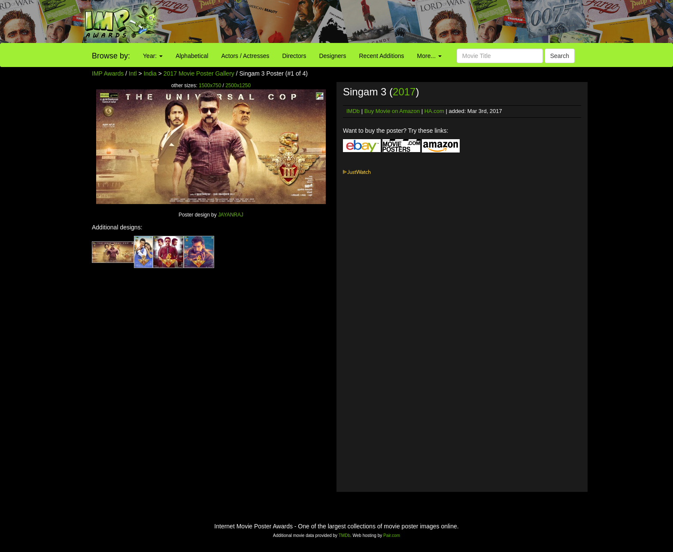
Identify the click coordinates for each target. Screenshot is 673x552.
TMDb (344, 535)
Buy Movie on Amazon (392, 111)
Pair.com (391, 535)
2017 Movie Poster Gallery (199, 73)
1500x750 (210, 85)
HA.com (434, 111)
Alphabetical (192, 55)
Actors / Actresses (245, 55)
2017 (404, 92)
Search (559, 55)
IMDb (353, 111)
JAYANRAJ (230, 215)
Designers (332, 55)
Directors (294, 55)
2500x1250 (238, 85)
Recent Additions (381, 55)
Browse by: (111, 56)
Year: (153, 55)
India (150, 73)
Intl (133, 73)
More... (429, 55)
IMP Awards (108, 73)
